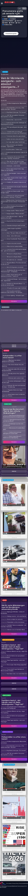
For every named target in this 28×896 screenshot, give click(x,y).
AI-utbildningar (4, 886)
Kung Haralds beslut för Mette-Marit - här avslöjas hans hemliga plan (13, 707)
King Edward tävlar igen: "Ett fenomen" (16, 112)
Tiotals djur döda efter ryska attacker (15, 136)
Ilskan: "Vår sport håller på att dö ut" (16, 233)
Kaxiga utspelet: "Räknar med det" (15, 210)
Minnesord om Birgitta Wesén (14, 253)
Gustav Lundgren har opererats (15, 619)
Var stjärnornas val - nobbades (14, 259)
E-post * (5, 16)
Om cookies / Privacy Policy (12, 883)
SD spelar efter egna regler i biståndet (16, 288)
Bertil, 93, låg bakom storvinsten (15, 267)
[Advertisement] (14, 53)
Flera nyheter (14, 301)
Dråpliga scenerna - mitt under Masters (16, 616)
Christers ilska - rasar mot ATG (14, 119)
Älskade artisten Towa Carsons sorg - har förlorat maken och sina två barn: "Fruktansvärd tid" (14, 201)
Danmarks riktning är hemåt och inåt (16, 225)
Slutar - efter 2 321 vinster (13, 236)
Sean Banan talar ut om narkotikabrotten (17, 673)
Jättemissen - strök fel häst (13, 166)
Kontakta (4, 887)
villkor (10, 24)
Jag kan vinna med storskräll (14, 243)
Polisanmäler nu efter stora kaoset (15, 622)
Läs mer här (4, 100)
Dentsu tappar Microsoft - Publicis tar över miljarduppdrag (12, 437)
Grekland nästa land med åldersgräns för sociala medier (12, 433)
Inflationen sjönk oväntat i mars (16, 378)
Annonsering (20, 886)
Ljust (20, 8)
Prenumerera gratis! (11, 33)
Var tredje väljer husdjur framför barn (15, 142)
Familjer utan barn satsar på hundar (15, 139)
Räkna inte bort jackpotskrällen (15, 246)
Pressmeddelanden (23, 883)
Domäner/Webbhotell (12, 886)
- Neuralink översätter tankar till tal (14, 466)
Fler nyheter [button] (14, 400)
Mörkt (24, 8)
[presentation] (11, 28)
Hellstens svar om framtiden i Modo (16, 629)
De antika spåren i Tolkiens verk (14, 149)
